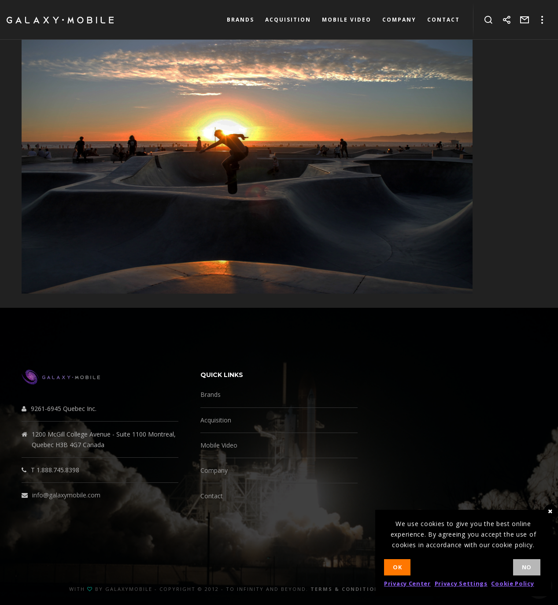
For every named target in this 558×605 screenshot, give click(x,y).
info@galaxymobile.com (66, 495)
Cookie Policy (512, 583)
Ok (397, 567)
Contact (211, 496)
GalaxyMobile (128, 589)
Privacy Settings (461, 583)
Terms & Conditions (346, 589)
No (527, 567)
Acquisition (215, 420)
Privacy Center (407, 583)
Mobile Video (218, 445)
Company (214, 470)
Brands (210, 394)
